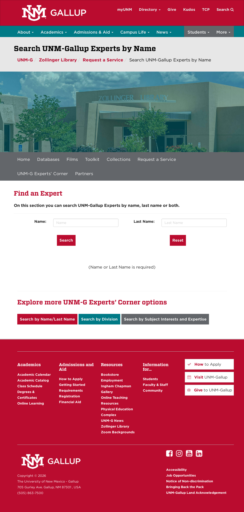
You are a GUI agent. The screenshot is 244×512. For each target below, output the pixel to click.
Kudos (189, 9)
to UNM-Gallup (209, 390)
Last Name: (144, 221)
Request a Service (103, 60)
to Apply (204, 364)
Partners (84, 173)
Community (153, 390)
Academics (54, 32)
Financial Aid (70, 402)
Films (72, 159)
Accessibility (176, 470)
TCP (206, 9)
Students (198, 32)
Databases (48, 159)
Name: (40, 221)
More (223, 32)
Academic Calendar (34, 374)
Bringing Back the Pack (185, 487)
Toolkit (92, 159)
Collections (118, 159)
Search (225, 9)
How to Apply (71, 379)
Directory (150, 9)
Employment (112, 380)
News (163, 32)
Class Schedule (29, 386)
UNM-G (25, 60)
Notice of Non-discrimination (189, 481)
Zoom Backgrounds (118, 432)
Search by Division (99, 319)
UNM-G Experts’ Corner (42, 173)
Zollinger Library (58, 60)
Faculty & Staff (155, 385)
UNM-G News (112, 420)
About (25, 32)
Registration (69, 396)
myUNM (124, 9)
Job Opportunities (181, 475)
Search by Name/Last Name (47, 319)
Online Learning (30, 403)
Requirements (71, 390)
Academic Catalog (33, 380)
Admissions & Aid (93, 32)
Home (23, 159)
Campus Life (135, 32)
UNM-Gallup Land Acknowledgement (196, 493)
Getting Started (72, 385)
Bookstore (110, 374)
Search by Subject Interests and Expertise (165, 319)
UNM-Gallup (207, 377)
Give (172, 9)
